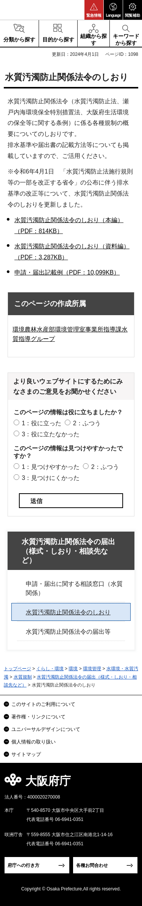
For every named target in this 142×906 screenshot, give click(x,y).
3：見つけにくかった (51, 478)
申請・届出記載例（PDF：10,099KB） (67, 272)
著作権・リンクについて (38, 717)
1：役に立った (41, 423)
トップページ (17, 668)
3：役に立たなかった (51, 434)
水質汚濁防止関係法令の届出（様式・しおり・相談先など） (68, 551)
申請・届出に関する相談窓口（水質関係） (74, 588)
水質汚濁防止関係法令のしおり (68, 612)
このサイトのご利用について (43, 704)
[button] (93, 10)
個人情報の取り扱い (33, 742)
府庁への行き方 (23, 865)
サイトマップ (26, 754)
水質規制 (23, 677)
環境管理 (92, 668)
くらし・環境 (50, 668)
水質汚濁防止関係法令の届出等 (68, 631)
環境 (73, 668)
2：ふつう (87, 423)
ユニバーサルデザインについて (45, 729)
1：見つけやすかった (51, 467)
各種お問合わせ (92, 865)
